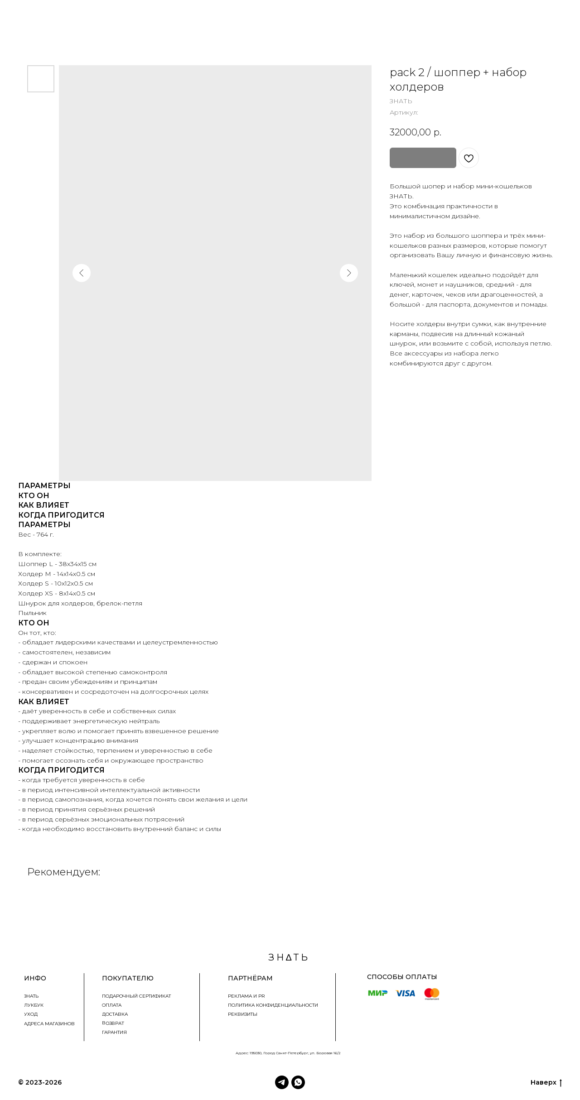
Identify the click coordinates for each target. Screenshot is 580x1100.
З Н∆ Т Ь (77, 1082)
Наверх (546, 1082)
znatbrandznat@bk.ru (544, 971)
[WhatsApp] (298, 1082)
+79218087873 (555, 960)
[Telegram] (282, 1082)
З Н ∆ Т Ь (288, 957)
